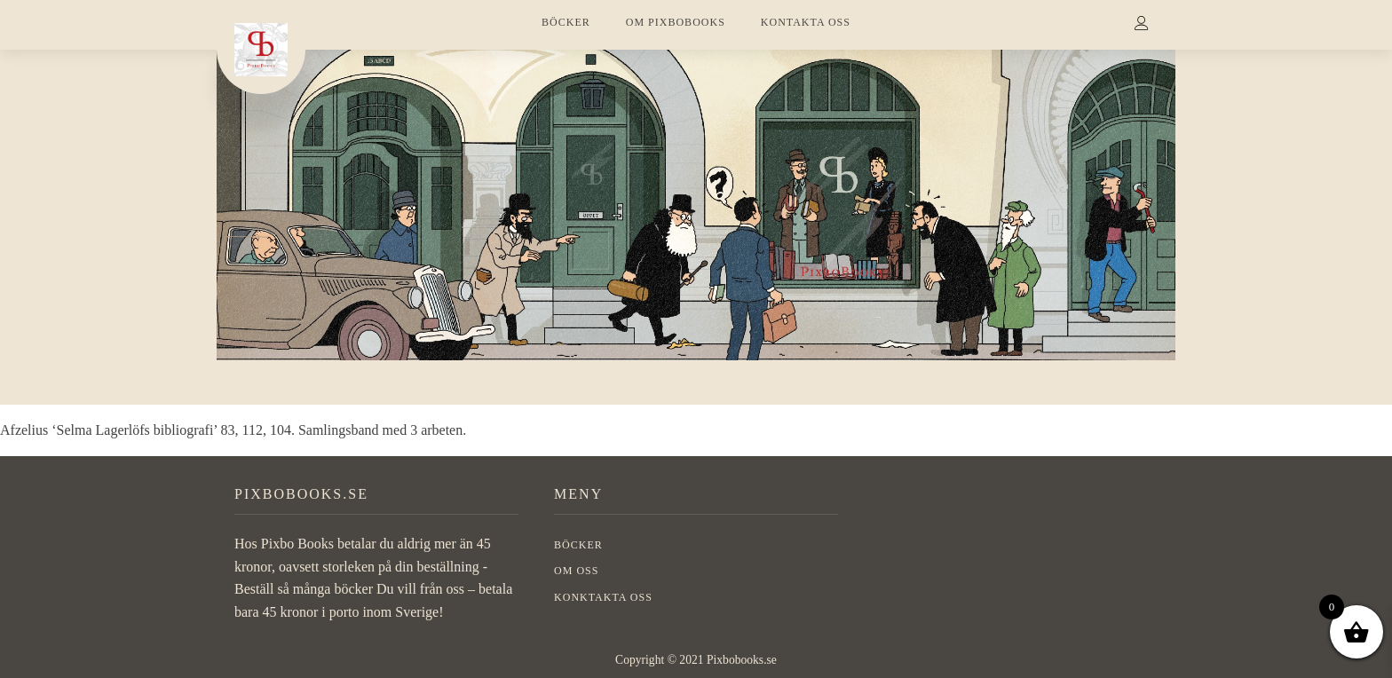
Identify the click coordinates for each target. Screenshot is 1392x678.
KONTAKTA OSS (805, 22)
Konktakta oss (603, 597)
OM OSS (576, 570)
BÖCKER (566, 22)
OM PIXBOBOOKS (675, 22)
